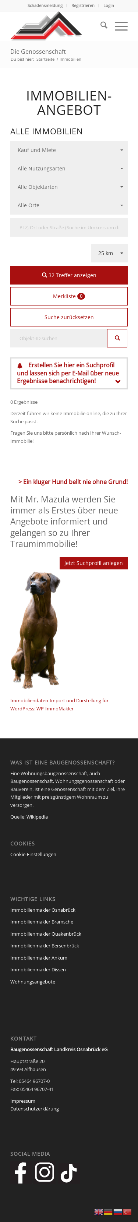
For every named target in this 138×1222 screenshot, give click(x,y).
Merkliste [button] (69, 296)
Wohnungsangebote (32, 981)
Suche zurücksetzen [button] (69, 317)
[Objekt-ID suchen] (58, 338)
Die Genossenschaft (38, 51)
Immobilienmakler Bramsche (41, 921)
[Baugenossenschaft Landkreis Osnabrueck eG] (57, 26)
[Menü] (117, 26)
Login (108, 5)
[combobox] (69, 150)
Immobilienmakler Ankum (38, 957)
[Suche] (100, 26)
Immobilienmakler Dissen (38, 969)
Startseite (45, 59)
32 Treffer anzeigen (69, 275)
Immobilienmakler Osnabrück (42, 910)
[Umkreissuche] (69, 227)
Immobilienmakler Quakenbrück (45, 933)
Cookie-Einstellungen (33, 854)
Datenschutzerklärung (34, 1108)
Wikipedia (37, 816)
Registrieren (83, 5)
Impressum (22, 1101)
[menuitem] (45, 5)
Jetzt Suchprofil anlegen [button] (93, 562)
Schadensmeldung (45, 5)
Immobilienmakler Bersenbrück (44, 945)
